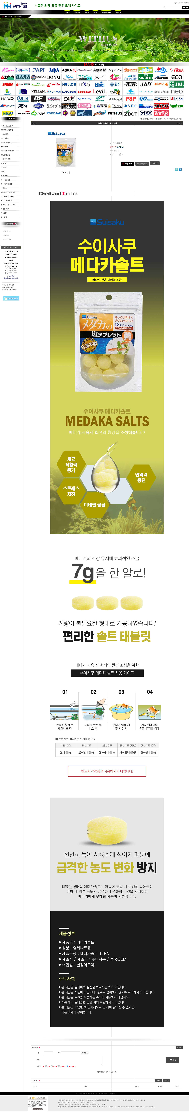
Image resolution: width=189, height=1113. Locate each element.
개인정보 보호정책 (72, 1104)
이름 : (38, 1053)
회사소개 (82, 1095)
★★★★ (63, 1068)
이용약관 (91, 1095)
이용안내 (113, 1095)
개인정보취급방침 (102, 1095)
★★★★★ (72, 1068)
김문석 (92, 1104)
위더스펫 (70, 1108)
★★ (48, 1068)
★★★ (55, 1068)
